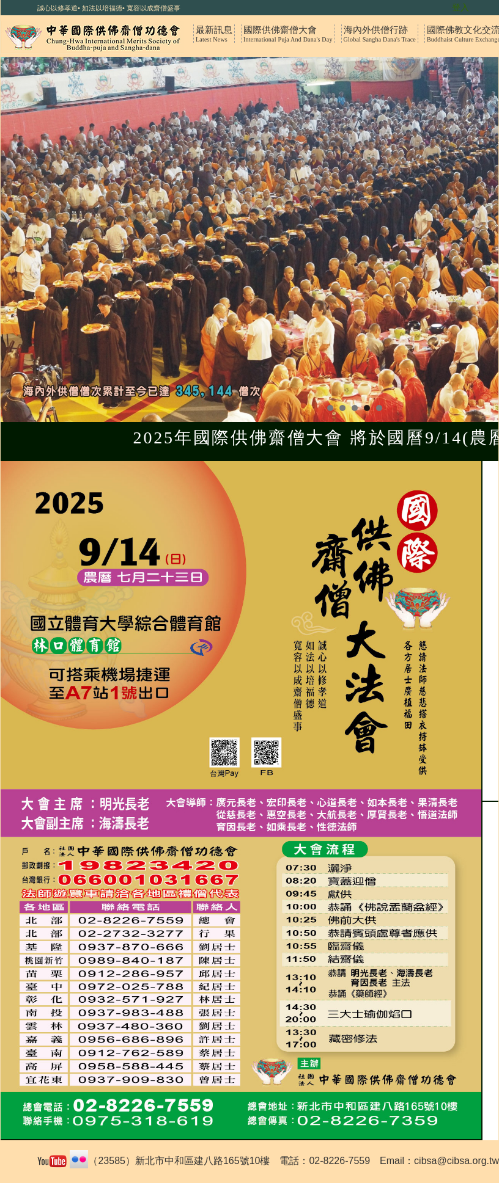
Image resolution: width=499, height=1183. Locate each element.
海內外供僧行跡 (380, 33)
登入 (460, 7)
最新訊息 (214, 33)
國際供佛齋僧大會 (288, 33)
